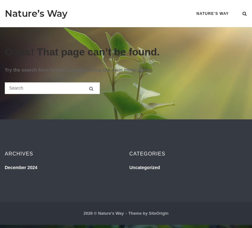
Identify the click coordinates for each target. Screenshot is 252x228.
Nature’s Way (36, 13)
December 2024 (21, 167)
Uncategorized (144, 167)
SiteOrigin (158, 213)
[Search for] (52, 88)
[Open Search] (244, 14)
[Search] (91, 88)
